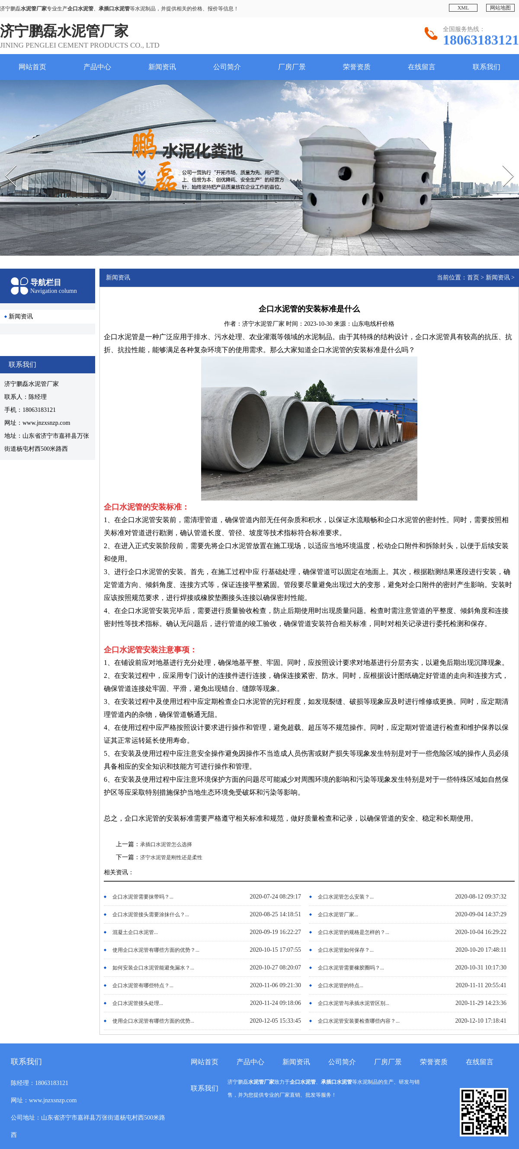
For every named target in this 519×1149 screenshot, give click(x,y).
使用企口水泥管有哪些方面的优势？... (155, 950)
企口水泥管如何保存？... (346, 950)
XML (463, 8)
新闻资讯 (162, 67)
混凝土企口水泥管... (135, 932)
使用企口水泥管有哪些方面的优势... (153, 1021)
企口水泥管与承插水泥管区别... (353, 1003)
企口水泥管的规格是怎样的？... (353, 932)
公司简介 (227, 67)
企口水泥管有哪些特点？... (142, 985)
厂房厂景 (292, 67)
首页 (473, 277)
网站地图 (500, 8)
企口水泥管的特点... (340, 985)
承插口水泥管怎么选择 (166, 844)
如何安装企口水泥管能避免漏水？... (153, 968)
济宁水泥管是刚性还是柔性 (171, 857)
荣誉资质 (357, 67)
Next (502, 162)
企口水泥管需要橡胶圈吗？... (351, 968)
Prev (5, 162)
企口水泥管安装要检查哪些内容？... (359, 1021)
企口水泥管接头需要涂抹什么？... (150, 914)
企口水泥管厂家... (338, 914)
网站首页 (32, 67)
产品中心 (97, 67)
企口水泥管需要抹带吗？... (142, 897)
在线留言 (422, 67)
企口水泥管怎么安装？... (346, 897)
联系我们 (486, 67)
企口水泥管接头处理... (137, 1003)
